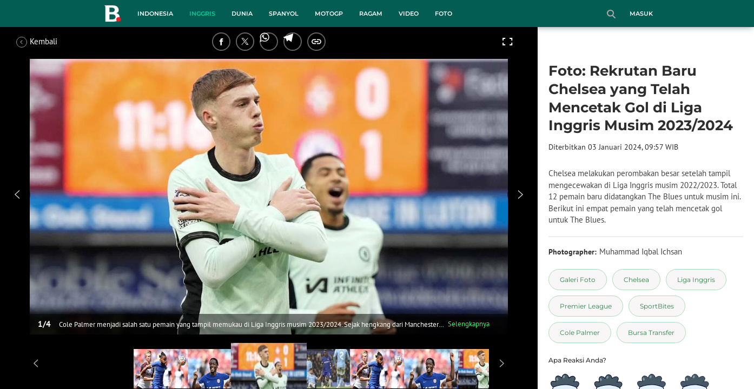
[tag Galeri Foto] (577, 279)
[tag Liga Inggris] (696, 279)
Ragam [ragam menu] (370, 13)
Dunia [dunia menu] (242, 13)
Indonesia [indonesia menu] (155, 13)
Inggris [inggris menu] (202, 13)
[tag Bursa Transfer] (651, 332)
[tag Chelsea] (636, 279)
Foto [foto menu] (443, 13)
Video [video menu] (409, 13)
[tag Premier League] (585, 306)
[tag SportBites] (657, 306)
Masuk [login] (641, 13)
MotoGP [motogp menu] (329, 13)
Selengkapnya (469, 323)
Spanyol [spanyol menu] (284, 13)
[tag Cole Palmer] (579, 332)
